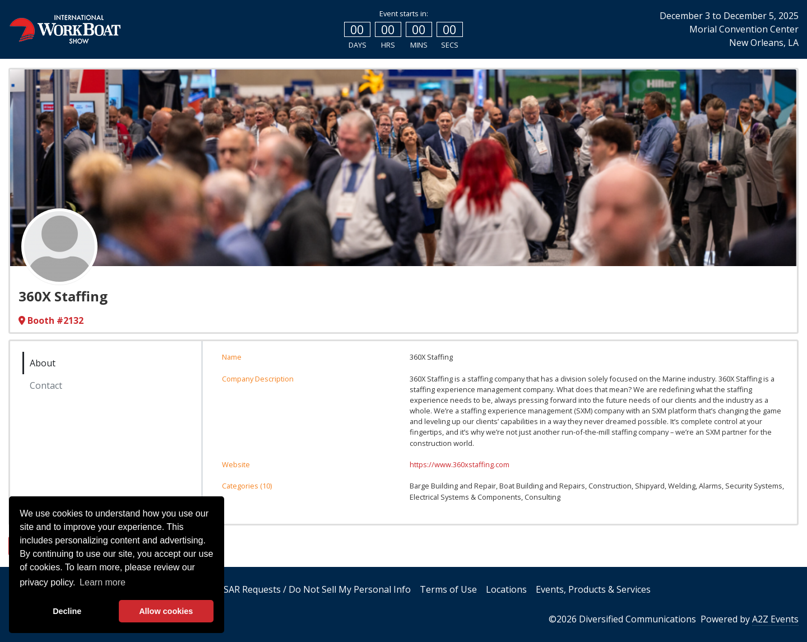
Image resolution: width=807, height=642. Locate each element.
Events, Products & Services (593, 589)
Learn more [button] (103, 582)
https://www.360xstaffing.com (459, 464)
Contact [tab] (46, 385)
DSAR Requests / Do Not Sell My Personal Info (314, 589)
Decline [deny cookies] (67, 611)
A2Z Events (775, 619)
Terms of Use (448, 589)
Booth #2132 (51, 320)
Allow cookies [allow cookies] (166, 611)
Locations (506, 589)
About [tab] (42, 363)
